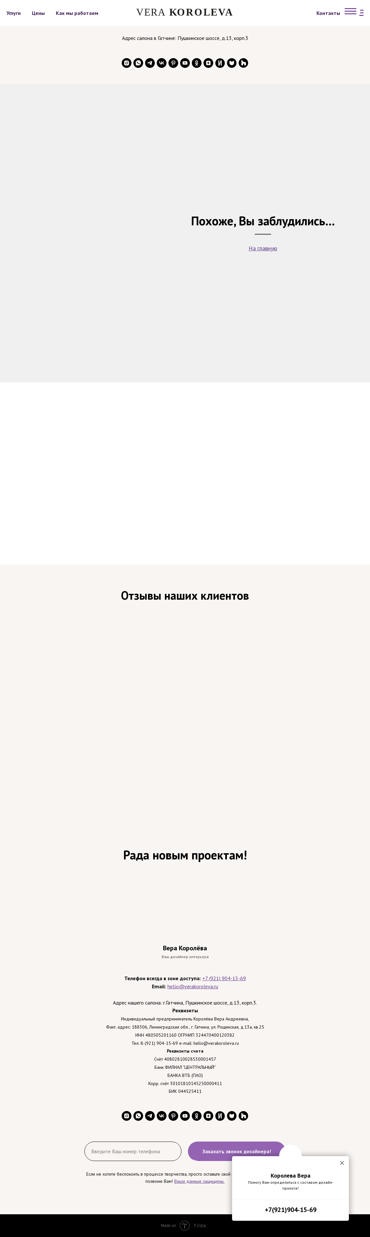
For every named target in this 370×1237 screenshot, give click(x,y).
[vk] (161, 63)
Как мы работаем (77, 13)
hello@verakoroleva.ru (192, 986)
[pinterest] (173, 63)
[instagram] (126, 63)
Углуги (13, 13)
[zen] (208, 63)
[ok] (197, 63)
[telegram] (150, 63)
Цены (38, 13)
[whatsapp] (138, 63)
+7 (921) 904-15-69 (224, 978)
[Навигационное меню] (350, 11)
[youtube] (185, 63)
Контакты (328, 13)
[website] (220, 63)
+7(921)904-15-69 (290, 1210)
